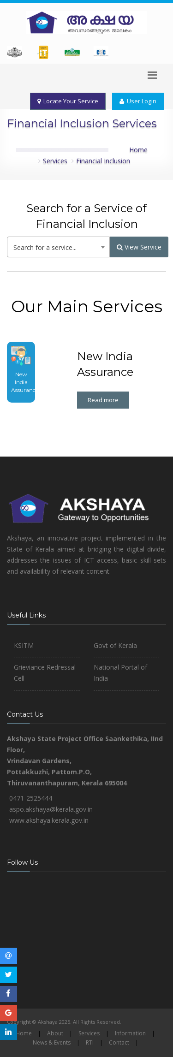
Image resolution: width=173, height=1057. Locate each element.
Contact (119, 1042)
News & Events (52, 1042)
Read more (103, 400)
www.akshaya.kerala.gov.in (49, 820)
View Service (139, 247)
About (55, 1033)
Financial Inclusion (103, 160)
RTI (90, 1042)
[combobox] (58, 247)
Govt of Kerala (115, 645)
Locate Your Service (67, 101)
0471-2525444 (30, 798)
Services (55, 160)
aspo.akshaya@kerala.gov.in (51, 809)
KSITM (24, 645)
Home (138, 149)
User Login (137, 101)
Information (130, 1033)
